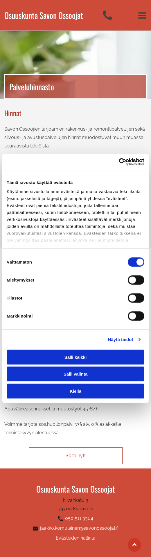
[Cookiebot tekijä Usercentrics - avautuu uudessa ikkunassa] (119, 162)
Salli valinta (76, 374)
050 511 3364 (79, 518)
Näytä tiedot (120, 339)
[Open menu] (142, 15)
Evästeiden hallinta (76, 538)
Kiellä (75, 391)
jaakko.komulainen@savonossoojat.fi (79, 528)
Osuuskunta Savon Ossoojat (43, 15)
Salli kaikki (75, 357)
